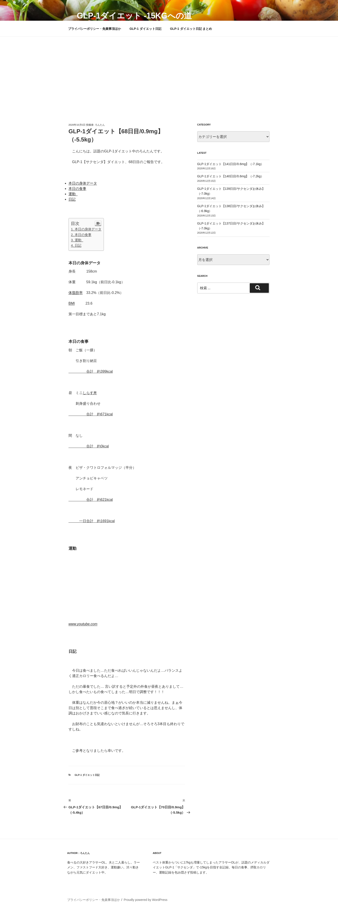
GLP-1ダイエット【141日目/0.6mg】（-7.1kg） (230, 164)
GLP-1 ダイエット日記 (145, 28)
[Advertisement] (169, 70)
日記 (72, 199)
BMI (71, 303)
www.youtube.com (82, 624)
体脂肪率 (75, 293)
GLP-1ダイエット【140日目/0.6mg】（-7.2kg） (230, 176)
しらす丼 (90, 393)
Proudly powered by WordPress (145, 900)
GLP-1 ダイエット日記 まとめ (191, 28)
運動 (73, 194)
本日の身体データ (82, 183)
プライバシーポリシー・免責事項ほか (94, 28)
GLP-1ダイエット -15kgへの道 (134, 15)
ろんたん (100, 124)
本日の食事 (77, 188)
